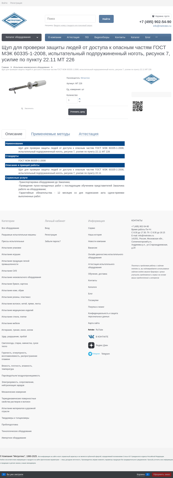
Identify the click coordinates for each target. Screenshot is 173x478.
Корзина (141, 474)
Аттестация (88, 134)
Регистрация (16, 3)
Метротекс (85, 78)
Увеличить (28, 108)
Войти (4, 3)
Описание (13, 134)
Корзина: (162, 16)
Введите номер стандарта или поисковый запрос (73, 25)
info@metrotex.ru (162, 26)
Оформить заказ (161, 474)
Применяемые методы (50, 134)
